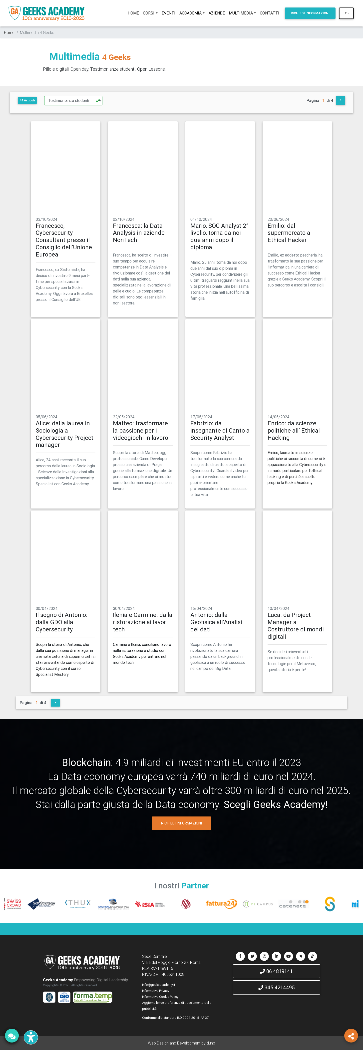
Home (9, 32)
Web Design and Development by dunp (181, 1043)
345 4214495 (276, 987)
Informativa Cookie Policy (160, 997)
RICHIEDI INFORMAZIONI (181, 823)
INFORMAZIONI (310, 13)
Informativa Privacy (155, 991)
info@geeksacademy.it (158, 985)
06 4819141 (276, 971)
